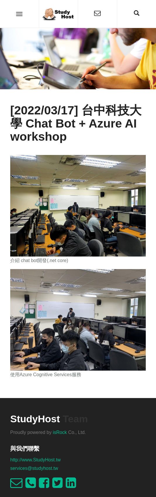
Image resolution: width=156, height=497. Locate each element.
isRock (60, 432)
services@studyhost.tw (34, 468)
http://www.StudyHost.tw (35, 459)
